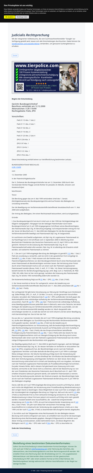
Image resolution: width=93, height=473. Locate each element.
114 (15, 330)
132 (38, 323)
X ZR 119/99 (16, 167)
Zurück (15, 55)
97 (41, 279)
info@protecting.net (39, 449)
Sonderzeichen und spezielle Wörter (26, 44)
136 (17, 288)
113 (69, 253)
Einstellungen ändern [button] (22, 17)
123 (76, 402)
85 (18, 349)
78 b (48, 423)
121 (53, 279)
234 (27, 402)
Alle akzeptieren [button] (9, 17)
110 (75, 392)
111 (20, 258)
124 (75, 286)
